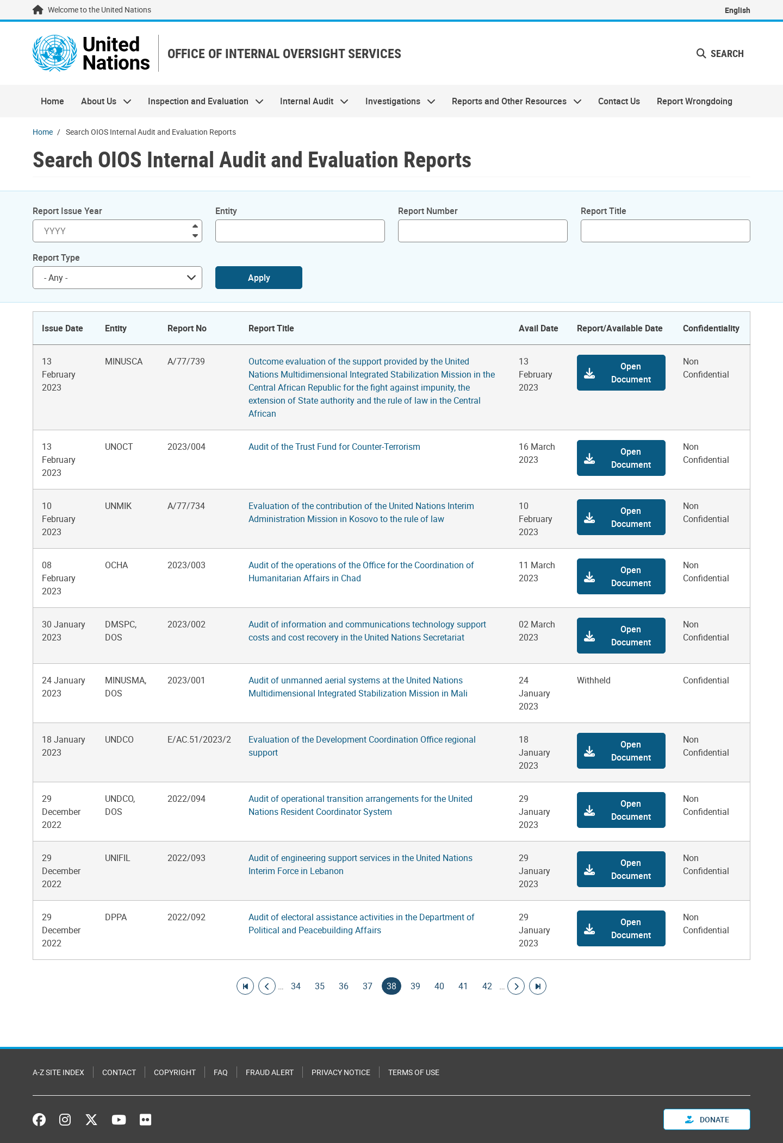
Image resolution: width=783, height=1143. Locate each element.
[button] (621, 373)
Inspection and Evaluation (202, 101)
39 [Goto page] (415, 986)
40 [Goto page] (439, 986)
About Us (101, 101)
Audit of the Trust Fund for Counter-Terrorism (334, 447)
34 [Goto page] (296, 986)
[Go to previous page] (267, 986)
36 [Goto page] (343, 986)
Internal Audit (310, 101)
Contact (119, 1072)
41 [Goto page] (463, 986)
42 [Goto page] (487, 986)
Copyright (175, 1072)
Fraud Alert (270, 1072)
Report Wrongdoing (694, 101)
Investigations (396, 101)
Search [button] (720, 53)
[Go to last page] (537, 986)
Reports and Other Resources (513, 101)
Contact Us (619, 101)
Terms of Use (413, 1072)
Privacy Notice (341, 1072)
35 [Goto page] (320, 986)
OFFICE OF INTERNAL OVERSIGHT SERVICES (284, 53)
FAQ (221, 1072)
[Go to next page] (516, 986)
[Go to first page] (245, 986)
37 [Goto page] (367, 986)
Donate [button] (707, 1119)
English (737, 10)
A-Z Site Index (58, 1072)
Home (52, 101)
